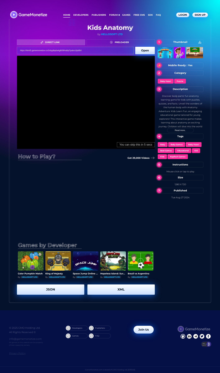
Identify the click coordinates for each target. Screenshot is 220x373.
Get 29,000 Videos (140, 158)
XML (121, 289)
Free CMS (139, 15)
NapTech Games (177, 157)
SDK (150, 15)
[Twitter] (202, 336)
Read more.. (180, 130)
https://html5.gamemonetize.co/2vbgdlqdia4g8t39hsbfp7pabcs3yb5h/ (75, 50)
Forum (113, 15)
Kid (196, 150)
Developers (80, 15)
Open (145, 50)
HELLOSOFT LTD (112, 34)
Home (66, 15)
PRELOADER (120, 42)
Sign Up (200, 14)
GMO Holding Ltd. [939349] (123, 370)
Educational (183, 150)
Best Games (166, 150)
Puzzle (180, 81)
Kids (162, 157)
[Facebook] (183, 336)
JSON (50, 289)
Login (183, 14)
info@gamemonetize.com (25, 338)
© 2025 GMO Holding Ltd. (24, 327)
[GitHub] (208, 336)
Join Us (143, 329)
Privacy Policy (17, 353)
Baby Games (177, 144)
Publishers (99, 15)
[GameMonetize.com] (28, 15)
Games (126, 15)
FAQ (158, 15)
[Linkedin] (195, 336)
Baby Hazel (165, 81)
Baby (162, 144)
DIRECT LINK (51, 42)
